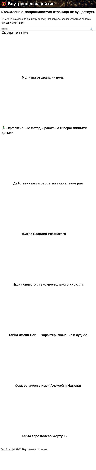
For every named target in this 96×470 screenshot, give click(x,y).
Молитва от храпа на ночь (43, 77)
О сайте (5, 449)
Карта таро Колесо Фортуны (44, 436)
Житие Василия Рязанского (44, 234)
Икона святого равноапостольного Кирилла (48, 284)
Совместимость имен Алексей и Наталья (48, 385)
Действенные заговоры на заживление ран (48, 183)
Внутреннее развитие (31, 3)
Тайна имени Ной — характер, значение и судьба (48, 335)
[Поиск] (91, 28)
